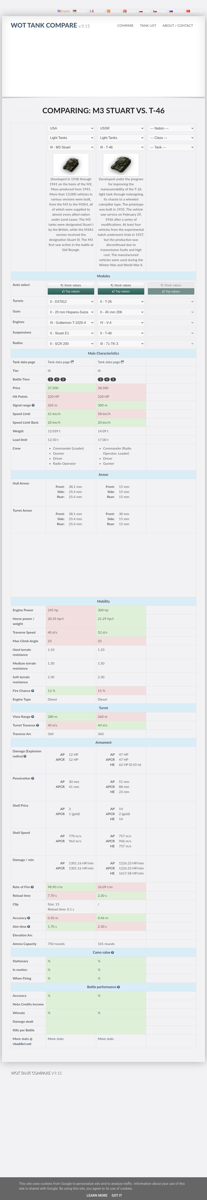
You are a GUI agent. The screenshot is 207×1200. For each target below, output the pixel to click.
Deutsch (80, 11)
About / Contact (177, 25)
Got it (117, 1195)
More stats (56, 1039)
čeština (159, 11)
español (113, 11)
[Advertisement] (103, 65)
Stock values (71, 285)
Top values (71, 291)
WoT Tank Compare (50, 25)
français (97, 11)
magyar (129, 11)
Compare (125, 25)
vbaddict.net (22, 1044)
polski (144, 11)
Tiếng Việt (195, 11)
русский (176, 11)
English (63, 11)
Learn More (97, 1195)
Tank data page (61, 362)
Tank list (148, 25)
